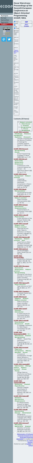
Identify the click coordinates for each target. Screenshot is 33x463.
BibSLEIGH (20, 455)
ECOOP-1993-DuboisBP (21, 413)
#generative (19, 443)
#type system (19, 233)
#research (27, 153)
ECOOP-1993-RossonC (21, 165)
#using (17, 387)
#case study (19, 177)
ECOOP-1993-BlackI (20, 206)
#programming (26, 144)
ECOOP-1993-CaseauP (21, 240)
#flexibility (18, 441)
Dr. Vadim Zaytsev (30, 458)
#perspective (19, 416)
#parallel (18, 369)
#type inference (20, 301)
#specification (19, 402)
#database (18, 255)
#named (26, 142)
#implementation (20, 225)
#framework (26, 147)
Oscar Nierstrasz (16, 55)
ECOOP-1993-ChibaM (20, 426)
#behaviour (18, 401)
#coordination (19, 339)
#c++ (29, 350)
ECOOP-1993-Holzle (20, 191)
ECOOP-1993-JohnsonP (21, 440)
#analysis (18, 414)
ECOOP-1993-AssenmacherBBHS (20, 349)
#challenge (18, 150)
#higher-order (19, 242)
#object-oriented (26, 139)
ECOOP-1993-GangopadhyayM (19, 398)
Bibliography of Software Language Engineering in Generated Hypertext (25, 452)
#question (18, 153)
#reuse (25, 145)
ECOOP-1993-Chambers (21, 308)
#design (17, 429)
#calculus (18, 327)
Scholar (26, 26)
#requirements (20, 417)
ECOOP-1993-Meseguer (21, 283)
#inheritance (19, 286)
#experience (19, 179)
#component (19, 192)
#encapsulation (20, 207)
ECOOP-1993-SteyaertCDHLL (19, 273)
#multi (27, 340)
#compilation (19, 367)
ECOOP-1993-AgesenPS (21, 299)
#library (28, 367)
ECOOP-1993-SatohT (20, 325)
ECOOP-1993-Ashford (21, 265)
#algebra (18, 315)
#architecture (19, 428)
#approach (18, 366)
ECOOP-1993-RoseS (20, 313)
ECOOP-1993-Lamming (21, 149)
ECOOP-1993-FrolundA (21, 337)
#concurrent (19, 284)
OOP (26, 22)
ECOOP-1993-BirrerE (20, 176)
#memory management (22, 151)
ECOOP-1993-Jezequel (21, 364)
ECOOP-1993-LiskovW (21, 232)
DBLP (26, 24)
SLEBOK (28, 460)
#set (23, 257)
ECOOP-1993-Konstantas (22, 213)
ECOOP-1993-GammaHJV (22, 381)
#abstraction (19, 382)
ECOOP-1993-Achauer (21, 221)
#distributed (26, 140)
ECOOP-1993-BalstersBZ (22, 254)
